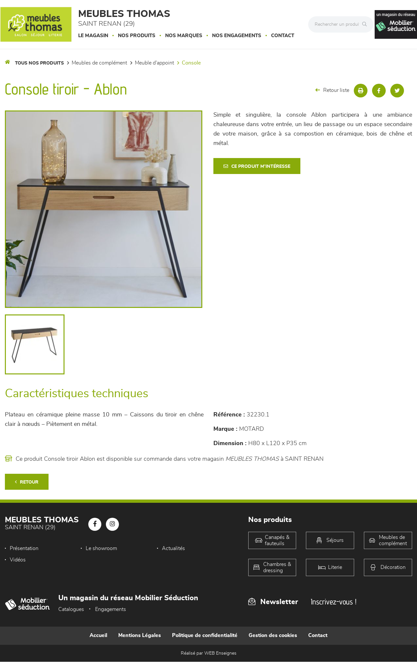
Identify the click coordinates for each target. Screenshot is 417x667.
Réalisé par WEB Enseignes (209, 653)
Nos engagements (236, 35)
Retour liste (332, 90)
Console (191, 62)
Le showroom (101, 548)
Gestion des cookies (273, 635)
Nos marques (183, 35)
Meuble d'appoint (154, 62)
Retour (26, 482)
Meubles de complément (99, 62)
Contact (282, 35)
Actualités (173, 548)
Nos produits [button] (136, 35)
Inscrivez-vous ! (333, 601)
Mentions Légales (139, 635)
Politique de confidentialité (204, 635)
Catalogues (71, 609)
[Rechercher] (366, 24)
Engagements (110, 609)
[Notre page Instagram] (112, 524)
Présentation (24, 548)
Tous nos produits (39, 63)
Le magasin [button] (93, 35)
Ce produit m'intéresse (256, 166)
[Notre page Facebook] (94, 524)
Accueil (98, 635)
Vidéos (18, 559)
